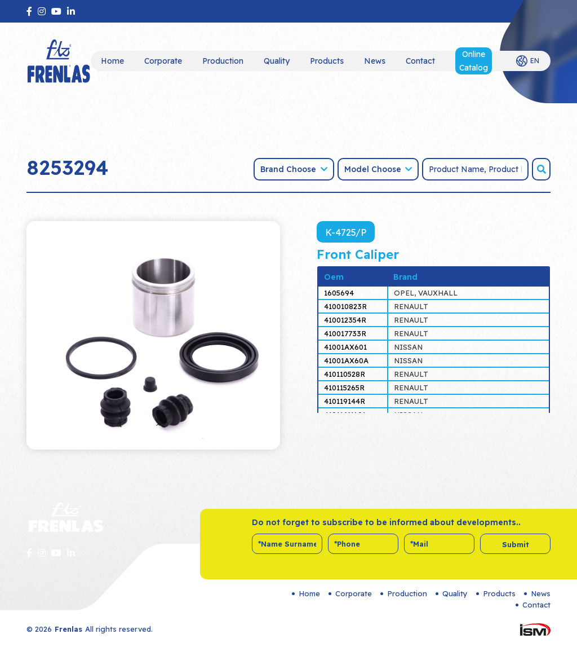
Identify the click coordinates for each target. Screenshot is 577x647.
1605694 (339, 292)
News (374, 61)
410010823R (345, 306)
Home (112, 61)
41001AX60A (346, 360)
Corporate (163, 61)
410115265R (344, 387)
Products (327, 61)
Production (222, 61)
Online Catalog (473, 61)
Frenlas (68, 629)
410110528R (344, 373)
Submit (515, 544)
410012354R (345, 319)
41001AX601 (345, 346)
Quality (277, 61)
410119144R (344, 401)
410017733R (345, 333)
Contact (420, 61)
